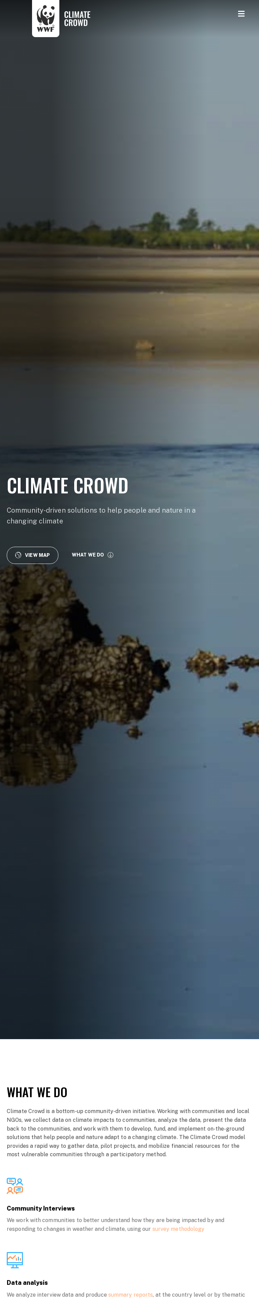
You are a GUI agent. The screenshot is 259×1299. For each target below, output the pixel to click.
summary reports (130, 1295)
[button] (32, 555)
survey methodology (178, 1229)
